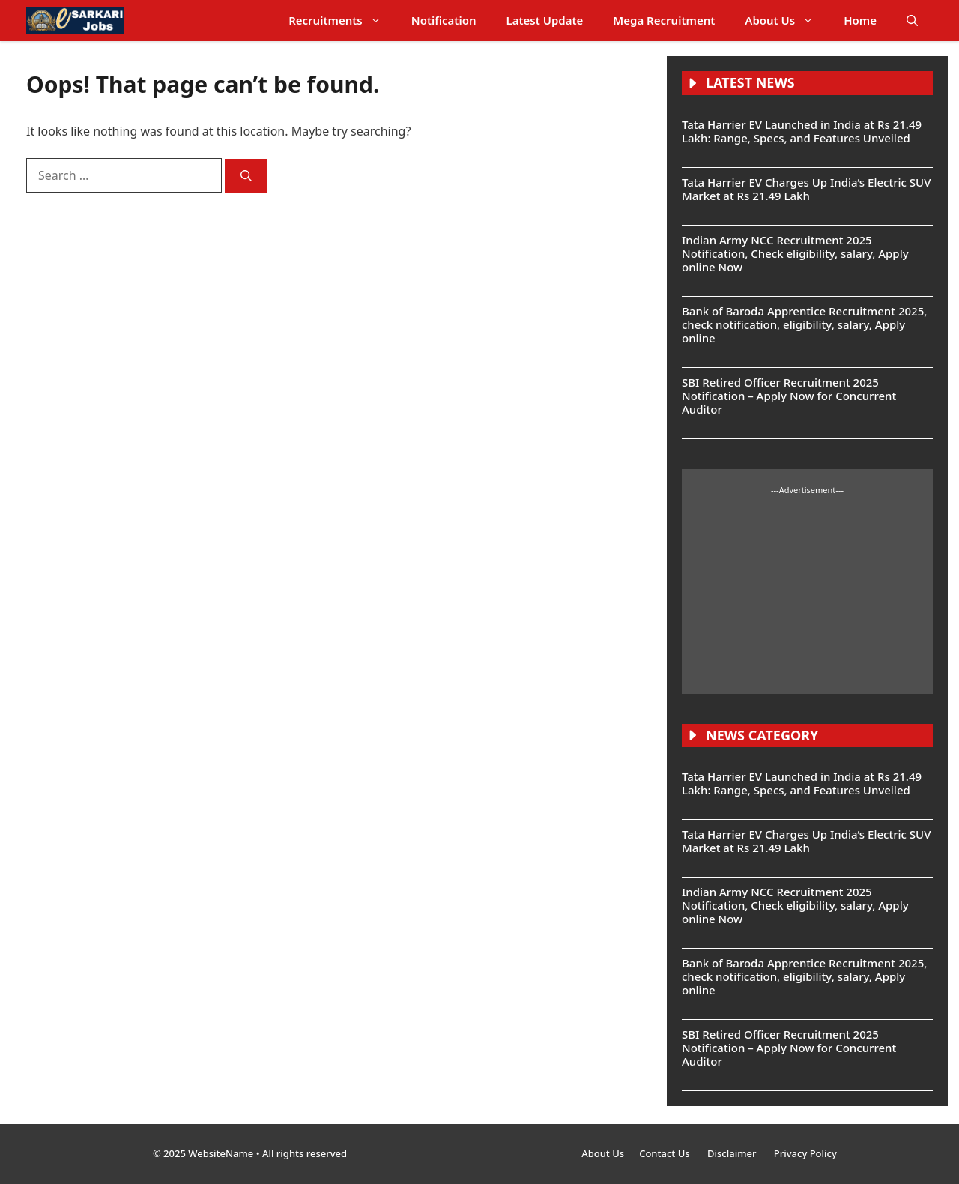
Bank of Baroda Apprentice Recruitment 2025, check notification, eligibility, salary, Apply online (804, 324)
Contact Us (665, 1153)
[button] (912, 20)
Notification (444, 20)
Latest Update (545, 20)
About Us (787, 20)
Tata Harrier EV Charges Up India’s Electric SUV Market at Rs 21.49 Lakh (806, 189)
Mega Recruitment (664, 20)
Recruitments (342, 20)
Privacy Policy (805, 1153)
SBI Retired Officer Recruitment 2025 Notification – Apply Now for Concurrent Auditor (789, 396)
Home (860, 20)
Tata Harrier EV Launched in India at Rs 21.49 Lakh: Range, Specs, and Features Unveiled (802, 131)
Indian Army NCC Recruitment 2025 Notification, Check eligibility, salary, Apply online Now (795, 253)
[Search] (246, 176)
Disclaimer (733, 1153)
